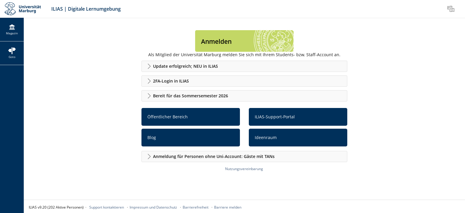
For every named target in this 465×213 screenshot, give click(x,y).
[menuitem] (452, 9)
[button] (244, 66)
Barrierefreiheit (195, 207)
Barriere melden (227, 207)
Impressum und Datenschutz (153, 207)
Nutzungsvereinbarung (244, 168)
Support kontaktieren (106, 207)
